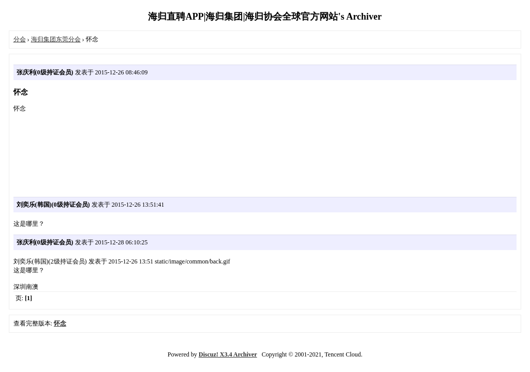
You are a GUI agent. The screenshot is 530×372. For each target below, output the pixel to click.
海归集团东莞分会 (56, 39)
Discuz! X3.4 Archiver (228, 354)
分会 (19, 39)
